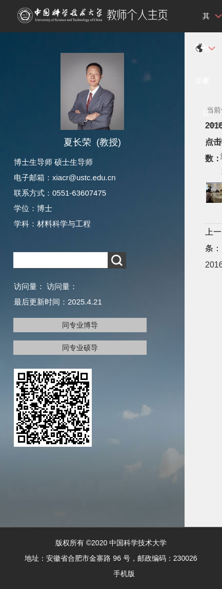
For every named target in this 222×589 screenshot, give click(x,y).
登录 (202, 81)
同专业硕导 (80, 348)
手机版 (124, 573)
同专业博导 (80, 325)
